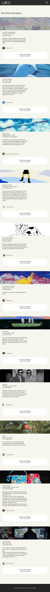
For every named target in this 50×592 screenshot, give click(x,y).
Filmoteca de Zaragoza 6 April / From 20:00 (25, 115)
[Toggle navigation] (47, 2)
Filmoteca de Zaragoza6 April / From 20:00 (25, 60)
